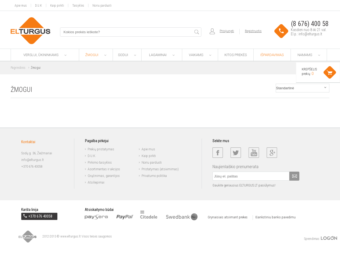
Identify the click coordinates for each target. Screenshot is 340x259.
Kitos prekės (235, 55)
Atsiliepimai (96, 182)
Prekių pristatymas (101, 149)
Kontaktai (28, 142)
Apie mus (21, 5)
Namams (309, 55)
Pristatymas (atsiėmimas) (160, 169)
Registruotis (253, 31)
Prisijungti (227, 31)
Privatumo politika (154, 176)
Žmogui (95, 55)
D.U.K (38, 5)
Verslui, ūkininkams (44, 55)
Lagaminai (162, 55)
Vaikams (200, 55)
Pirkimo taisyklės (100, 162)
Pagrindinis (18, 68)
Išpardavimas (272, 55)
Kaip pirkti (57, 5)
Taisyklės (78, 5)
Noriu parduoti (102, 5)
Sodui (127, 55)
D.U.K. (92, 156)
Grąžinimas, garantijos (104, 176)
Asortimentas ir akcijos (104, 169)
